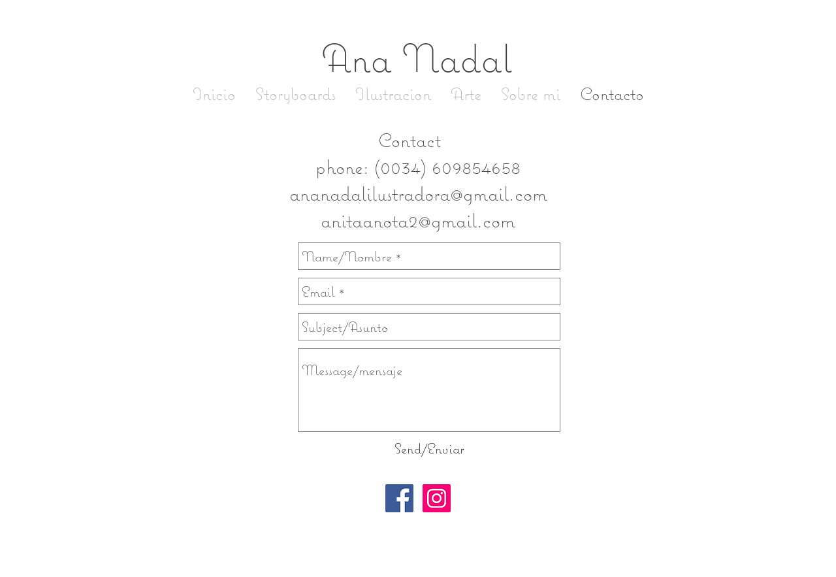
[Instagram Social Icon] (437, 498)
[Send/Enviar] (429, 449)
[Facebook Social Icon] (399, 498)
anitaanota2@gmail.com (418, 220)
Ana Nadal (416, 57)
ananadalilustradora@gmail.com (418, 193)
